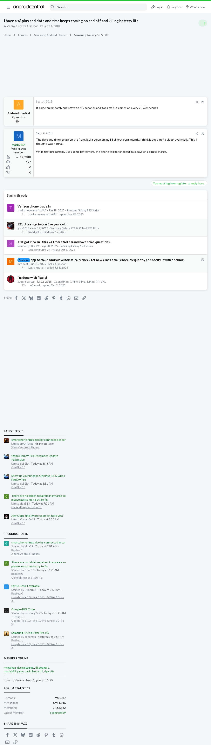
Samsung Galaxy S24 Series (76, 246)
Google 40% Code (164, 401)
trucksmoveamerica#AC (32, 210)
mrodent (23, 268)
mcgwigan (151, 459)
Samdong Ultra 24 (29, 246)
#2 (136, 133)
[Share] (131, 102)
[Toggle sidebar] (202, 23)
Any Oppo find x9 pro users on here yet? (178, 307)
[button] (8, 6)
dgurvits (190, 463)
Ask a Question (57, 268)
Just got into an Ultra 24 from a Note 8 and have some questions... (65, 242)
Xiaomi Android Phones (166, 239)
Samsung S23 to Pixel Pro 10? (171, 424)
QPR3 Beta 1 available (166, 377)
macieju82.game (155, 463)
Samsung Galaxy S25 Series (83, 210)
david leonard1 (175, 463)
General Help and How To (167, 299)
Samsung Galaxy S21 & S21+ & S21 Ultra (74, 228)
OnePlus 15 (159, 259)
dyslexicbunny (166, 459)
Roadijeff (34, 232)
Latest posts (155, 222)
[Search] (98, 7)
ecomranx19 (199, 504)
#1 (136, 102)
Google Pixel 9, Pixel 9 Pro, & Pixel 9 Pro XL (80, 286)
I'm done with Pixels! (32, 282)
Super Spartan (26, 286)
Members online (157, 450)
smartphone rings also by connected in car (179, 231)
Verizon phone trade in (34, 206)
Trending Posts (157, 325)
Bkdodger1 (183, 459)
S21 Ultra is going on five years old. (42, 224)
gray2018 (24, 228)
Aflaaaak (35, 289)
